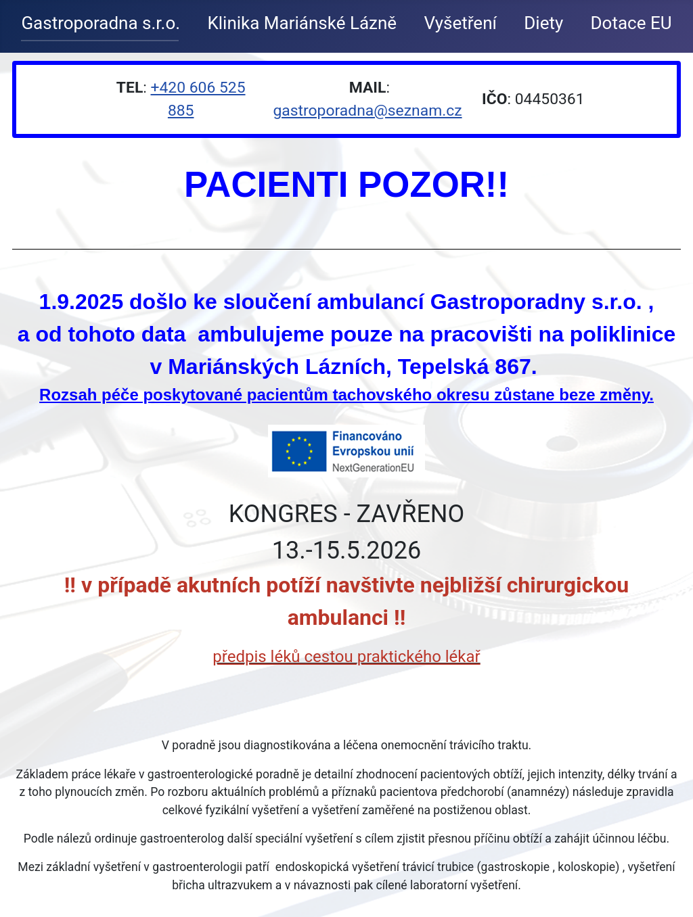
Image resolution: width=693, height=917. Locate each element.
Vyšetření (460, 23)
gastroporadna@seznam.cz (367, 110)
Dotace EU (631, 23)
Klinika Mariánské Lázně (302, 23)
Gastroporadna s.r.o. (100, 23)
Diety (543, 23)
